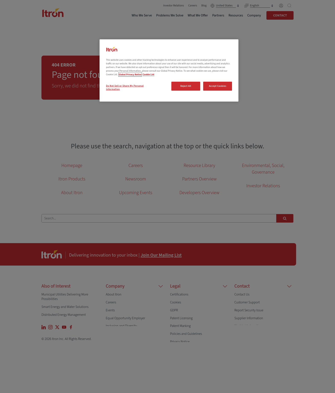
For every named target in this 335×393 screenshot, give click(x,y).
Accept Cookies (217, 86)
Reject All (185, 86)
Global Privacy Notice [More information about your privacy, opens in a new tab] (130, 74)
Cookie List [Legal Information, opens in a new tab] (148, 74)
